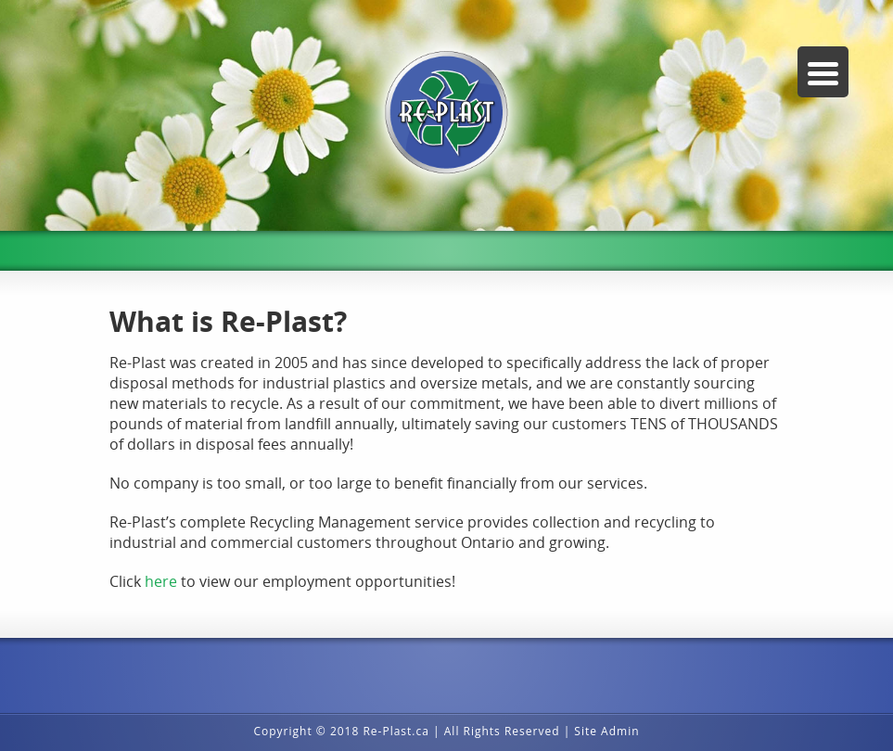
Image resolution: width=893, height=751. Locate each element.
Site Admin (606, 731)
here (163, 581)
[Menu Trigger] (822, 71)
